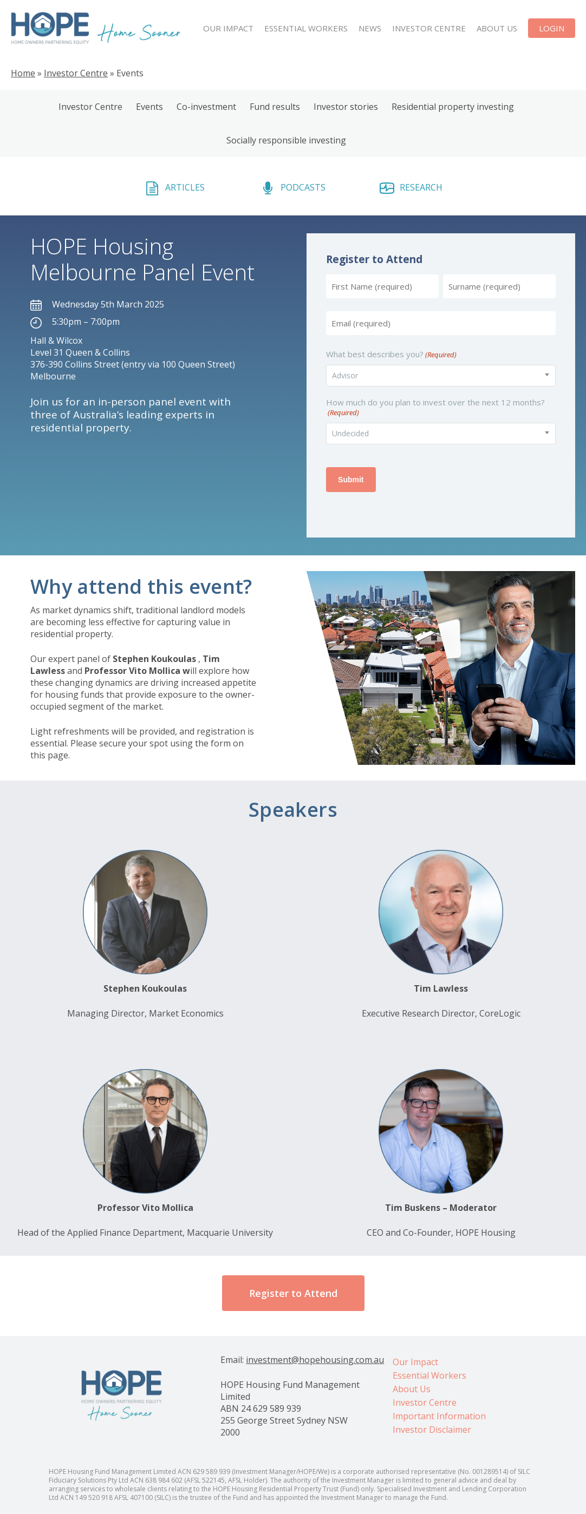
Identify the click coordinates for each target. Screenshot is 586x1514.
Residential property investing (453, 107)
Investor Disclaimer (432, 1430)
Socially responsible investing (286, 140)
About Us (412, 1389)
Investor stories (346, 107)
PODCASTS (303, 187)
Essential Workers (429, 1375)
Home (23, 73)
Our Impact (415, 1362)
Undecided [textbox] (350, 433)
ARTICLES (185, 187)
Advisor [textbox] (345, 375)
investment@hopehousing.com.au (315, 1360)
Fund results (275, 107)
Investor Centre (76, 73)
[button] (293, 1293)
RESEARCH (421, 187)
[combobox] (441, 375)
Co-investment (206, 107)
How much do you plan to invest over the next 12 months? (435, 407)
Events (149, 107)
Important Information (439, 1416)
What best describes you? (391, 354)
